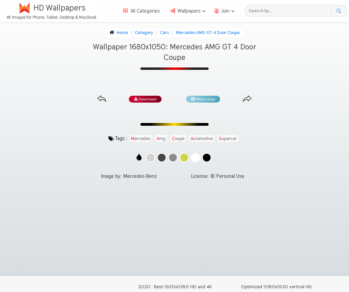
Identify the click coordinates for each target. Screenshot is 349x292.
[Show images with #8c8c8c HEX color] (173, 157)
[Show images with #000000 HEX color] (206, 157)
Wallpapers (189, 11)
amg (161, 138)
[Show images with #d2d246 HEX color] (184, 157)
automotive (202, 138)
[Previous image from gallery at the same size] (101, 99)
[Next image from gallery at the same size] (247, 99)
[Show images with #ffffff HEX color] (195, 157)
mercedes (140, 138)
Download (145, 99)
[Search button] (338, 10)
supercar (228, 138)
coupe (178, 138)
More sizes (203, 99)
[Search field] (290, 10)
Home (122, 32)
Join (226, 11)
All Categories (145, 11)
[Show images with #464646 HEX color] (161, 157)
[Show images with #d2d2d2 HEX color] (150, 157)
